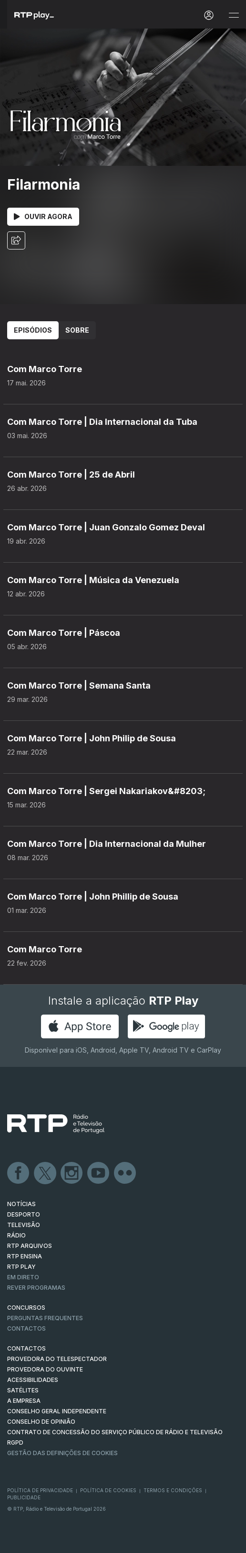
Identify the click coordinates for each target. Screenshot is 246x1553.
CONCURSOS (26, 1307)
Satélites (23, 1390)
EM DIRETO (23, 1277)
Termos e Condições (173, 1490)
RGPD (15, 1442)
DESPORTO (23, 1214)
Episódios (33, 330)
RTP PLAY (21, 1266)
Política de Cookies (108, 1490)
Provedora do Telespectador (57, 1358)
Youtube (98, 1173)
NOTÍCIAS (21, 1204)
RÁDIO (16, 1235)
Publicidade (24, 1497)
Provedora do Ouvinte (45, 1369)
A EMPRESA (24, 1400)
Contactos (26, 1328)
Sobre (77, 330)
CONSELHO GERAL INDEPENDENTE (56, 1411)
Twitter (45, 1173)
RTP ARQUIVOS (29, 1245)
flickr (125, 1173)
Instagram (72, 1173)
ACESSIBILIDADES (32, 1379)
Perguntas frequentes (45, 1318)
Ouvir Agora (43, 216)
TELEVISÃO (23, 1224)
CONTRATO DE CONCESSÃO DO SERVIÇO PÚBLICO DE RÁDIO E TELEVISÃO (115, 1432)
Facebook (18, 1173)
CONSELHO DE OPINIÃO (41, 1421)
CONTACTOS (26, 1348)
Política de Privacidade (40, 1490)
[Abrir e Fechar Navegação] (233, 15)
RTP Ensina (24, 1256)
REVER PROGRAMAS (36, 1287)
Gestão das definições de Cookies (62, 1453)
